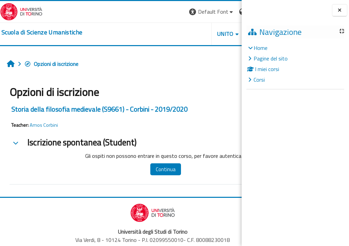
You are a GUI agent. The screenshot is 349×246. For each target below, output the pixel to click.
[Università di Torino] (21, 11)
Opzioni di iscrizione (51, 64)
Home (261, 48)
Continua (150, 169)
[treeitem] (295, 63)
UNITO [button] (162, 34)
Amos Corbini (44, 125)
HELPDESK (200, 34)
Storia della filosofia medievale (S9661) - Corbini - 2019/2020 (99, 109)
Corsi (259, 80)
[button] (148, 11)
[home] (41, 32)
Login (230, 12)
